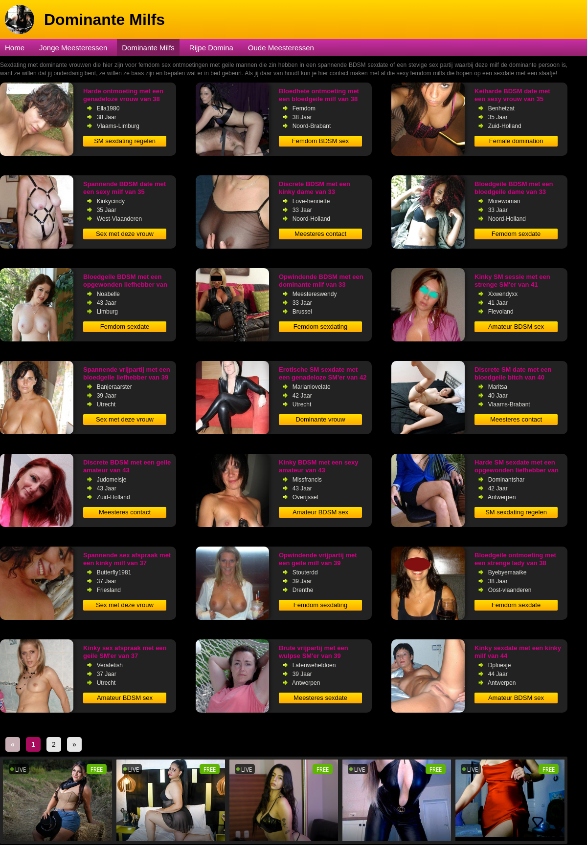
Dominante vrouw (320, 419)
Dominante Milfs (148, 47)
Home (14, 47)
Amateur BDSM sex (516, 326)
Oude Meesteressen (281, 47)
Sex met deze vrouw (125, 233)
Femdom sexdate (516, 233)
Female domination (516, 141)
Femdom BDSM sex (320, 141)
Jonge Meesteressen (73, 47)
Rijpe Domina (211, 47)
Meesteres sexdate (320, 697)
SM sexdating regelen (125, 141)
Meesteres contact (320, 233)
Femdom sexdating (321, 326)
